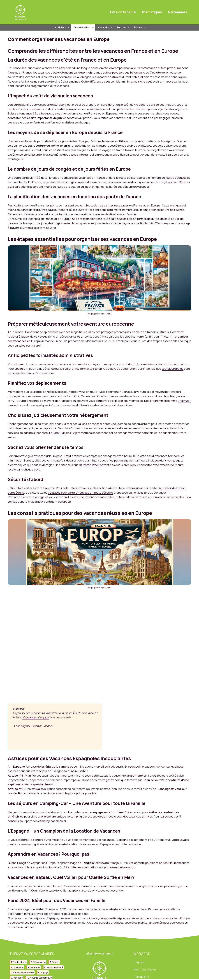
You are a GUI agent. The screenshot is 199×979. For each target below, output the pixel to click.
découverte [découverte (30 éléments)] (39, 962)
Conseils (106, 27)
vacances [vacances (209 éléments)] (35, 967)
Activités (63, 27)
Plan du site (141, 977)
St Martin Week (89, 465)
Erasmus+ (184, 401)
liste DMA (59, 433)
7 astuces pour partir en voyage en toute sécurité (80, 492)
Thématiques (152, 12)
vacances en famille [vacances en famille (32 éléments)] (23, 972)
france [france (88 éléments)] (55, 962)
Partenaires (177, 12)
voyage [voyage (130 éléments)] (44, 972)
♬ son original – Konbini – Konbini (33, 726)
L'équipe (139, 962)
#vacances (29, 717)
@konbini (18, 708)
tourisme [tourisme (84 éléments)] (18, 967)
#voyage (43, 717)
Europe (123, 27)
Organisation (84, 27)
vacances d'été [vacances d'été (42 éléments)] (55, 967)
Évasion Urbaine (123, 12)
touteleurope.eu (172, 368)
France (140, 27)
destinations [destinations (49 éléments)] (20, 962)
